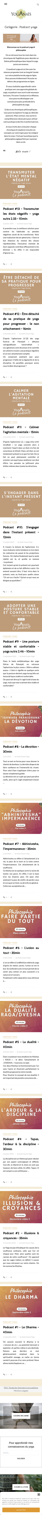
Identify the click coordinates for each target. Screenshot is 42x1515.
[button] (39, 1494)
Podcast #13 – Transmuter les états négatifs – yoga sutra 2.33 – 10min (21, 214)
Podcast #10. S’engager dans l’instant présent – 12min (21, 532)
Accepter (21, 1510)
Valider (21, 1458)
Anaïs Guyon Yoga (25, 224)
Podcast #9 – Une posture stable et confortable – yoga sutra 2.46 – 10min (21, 646)
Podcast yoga (10, 204)
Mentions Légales (21, 1390)
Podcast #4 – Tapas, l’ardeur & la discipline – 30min (21, 1144)
